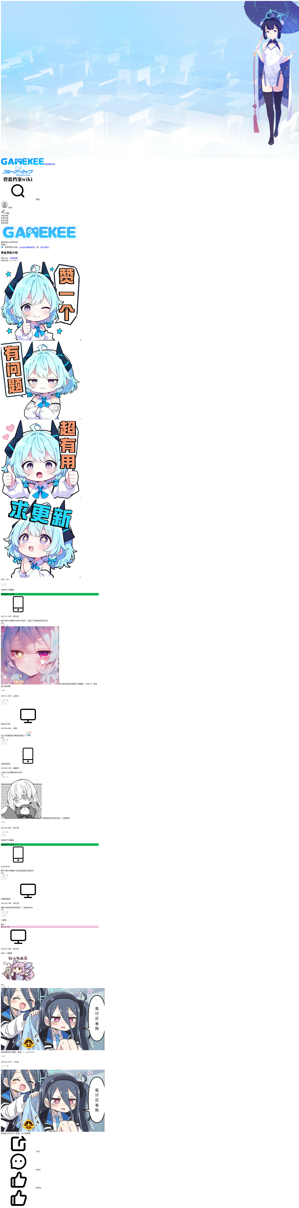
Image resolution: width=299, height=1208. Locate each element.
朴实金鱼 (63, 684)
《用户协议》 (44, 247)
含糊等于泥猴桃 (76, 684)
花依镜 (4, 1052)
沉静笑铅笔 (55, 818)
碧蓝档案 (14, 258)
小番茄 (44, 818)
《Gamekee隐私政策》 (27, 247)
